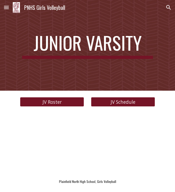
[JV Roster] (52, 102)
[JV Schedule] (123, 102)
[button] (6, 7)
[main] (87, 45)
